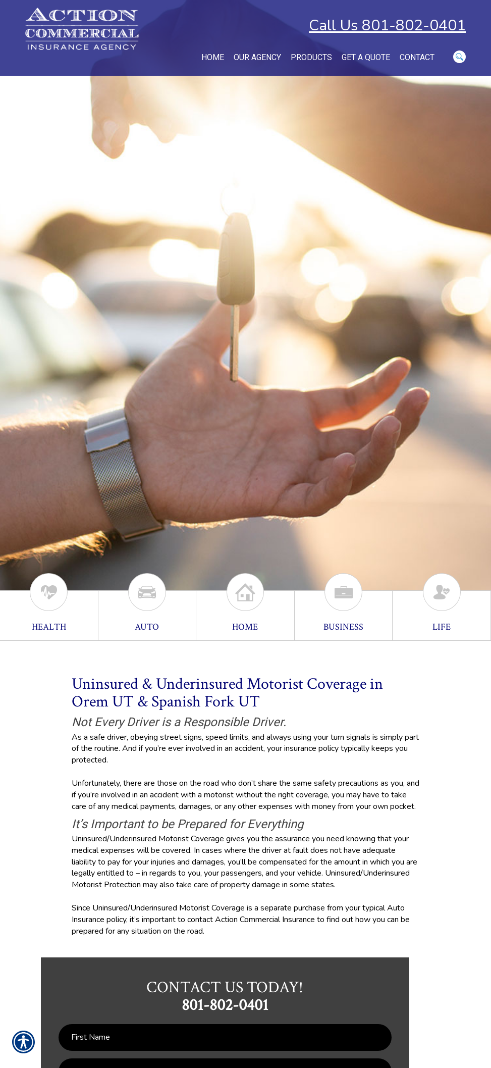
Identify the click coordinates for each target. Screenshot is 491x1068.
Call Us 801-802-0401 (387, 25)
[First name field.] (225, 1037)
